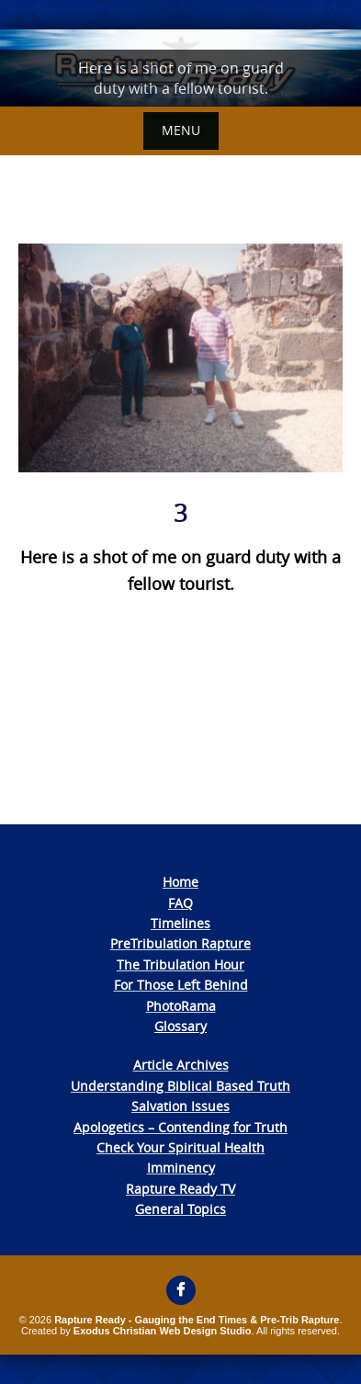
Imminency (181, 1167)
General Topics (180, 1209)
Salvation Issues (180, 1106)
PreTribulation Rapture (180, 943)
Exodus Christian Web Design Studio (162, 1330)
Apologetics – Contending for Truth (180, 1127)
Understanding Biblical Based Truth (180, 1086)
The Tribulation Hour (180, 964)
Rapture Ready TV (180, 1188)
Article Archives (181, 1064)
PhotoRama (181, 1006)
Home (180, 882)
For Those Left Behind (181, 984)
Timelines (180, 923)
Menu (181, 130)
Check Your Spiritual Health (180, 1147)
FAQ (180, 903)
